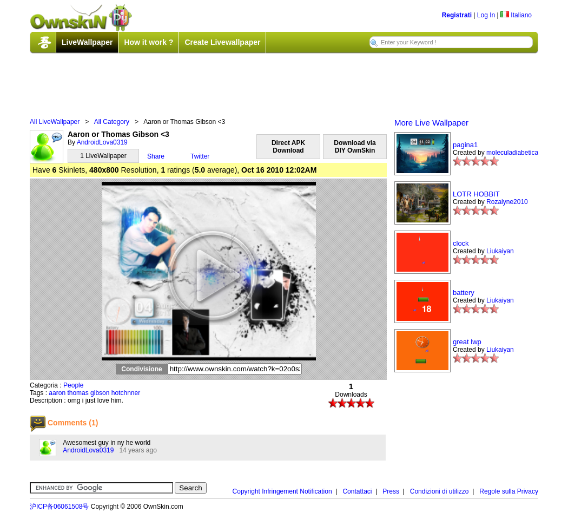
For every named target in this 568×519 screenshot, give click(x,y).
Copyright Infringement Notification (282, 491)
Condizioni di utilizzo (439, 491)
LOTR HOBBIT (476, 194)
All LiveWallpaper (55, 122)
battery (463, 292)
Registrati (457, 15)
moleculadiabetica (512, 152)
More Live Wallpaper (431, 122)
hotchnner (125, 393)
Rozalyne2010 (507, 202)
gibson (99, 393)
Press (390, 491)
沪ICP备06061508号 (59, 506)
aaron (57, 393)
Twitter (199, 156)
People (73, 385)
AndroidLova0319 (102, 142)
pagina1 (465, 145)
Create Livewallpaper (222, 42)
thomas (77, 393)
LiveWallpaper (87, 42)
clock (461, 243)
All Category (111, 122)
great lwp (467, 342)
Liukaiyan (500, 251)
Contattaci (357, 491)
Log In (486, 15)
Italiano (516, 15)
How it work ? (148, 42)
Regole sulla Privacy (508, 491)
